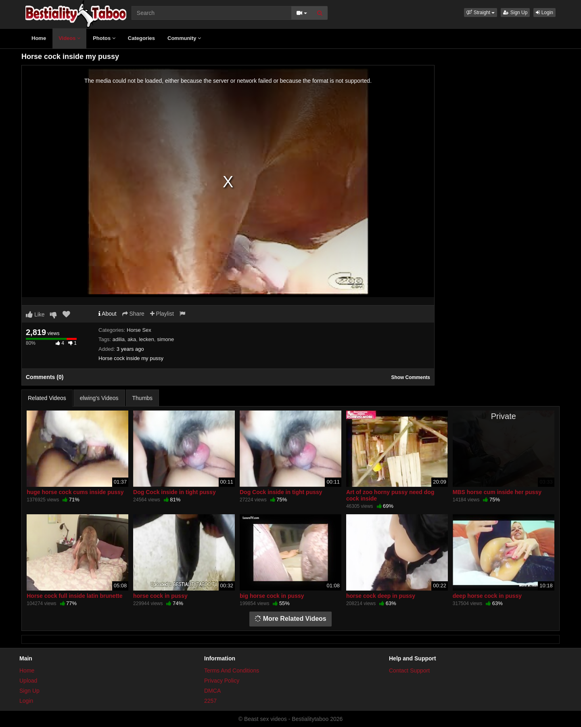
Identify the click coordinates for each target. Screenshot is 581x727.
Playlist (162, 313)
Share (133, 313)
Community (184, 38)
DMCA (212, 690)
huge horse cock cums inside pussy (75, 492)
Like (35, 314)
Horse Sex (139, 330)
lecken (146, 339)
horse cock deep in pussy (380, 596)
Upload (28, 680)
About (107, 313)
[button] (480, 12)
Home (38, 38)
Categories (141, 38)
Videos (69, 38)
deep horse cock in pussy (487, 596)
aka (131, 339)
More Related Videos (290, 618)
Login (544, 12)
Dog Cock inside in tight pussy (174, 492)
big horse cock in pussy (272, 596)
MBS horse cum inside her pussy (497, 492)
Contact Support (409, 670)
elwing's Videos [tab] (99, 398)
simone (165, 339)
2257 (210, 701)
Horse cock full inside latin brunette (74, 596)
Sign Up (515, 12)
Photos (104, 38)
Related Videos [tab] (47, 398)
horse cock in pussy (160, 596)
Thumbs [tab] (142, 398)
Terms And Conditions (231, 670)
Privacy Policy (221, 680)
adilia (119, 339)
